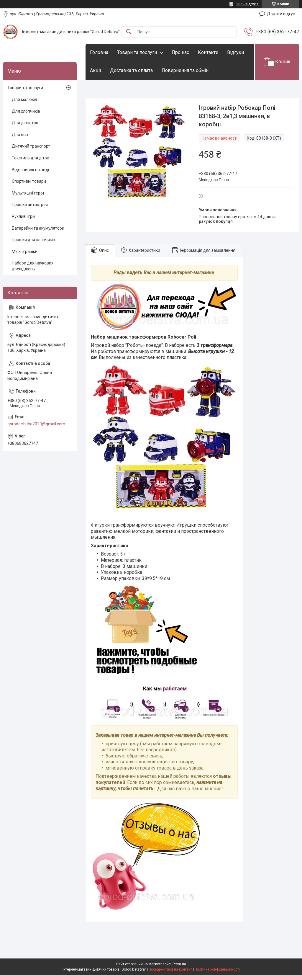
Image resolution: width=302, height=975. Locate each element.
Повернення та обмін (185, 70)
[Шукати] (129, 32)
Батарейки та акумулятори (38, 228)
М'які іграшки (24, 251)
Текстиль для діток (30, 158)
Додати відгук (281, 14)
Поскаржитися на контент (170, 969)
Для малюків (24, 99)
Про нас (180, 52)
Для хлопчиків (26, 111)
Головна (99, 52)
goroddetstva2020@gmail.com (36, 424)
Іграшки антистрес (30, 204)
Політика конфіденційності (217, 969)
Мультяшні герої (28, 193)
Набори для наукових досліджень (32, 266)
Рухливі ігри (23, 216)
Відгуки (235, 52)
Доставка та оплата (131, 70)
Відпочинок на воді (30, 169)
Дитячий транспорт (31, 146)
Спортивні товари (29, 181)
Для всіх (20, 134)
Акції (95, 70)
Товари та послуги (137, 52)
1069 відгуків (247, 4)
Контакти (208, 52)
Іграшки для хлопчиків (33, 239)
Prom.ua (179, 964)
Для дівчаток (25, 122)
